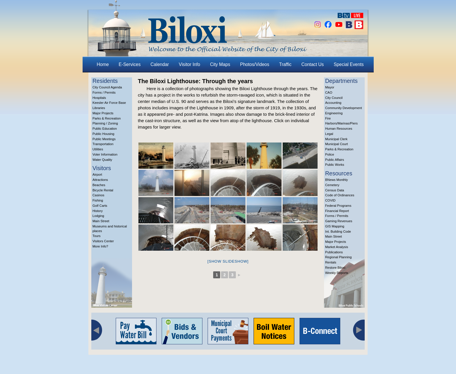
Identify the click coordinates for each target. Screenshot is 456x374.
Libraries (98, 108)
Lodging (98, 216)
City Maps (220, 64)
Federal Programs (338, 205)
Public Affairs (334, 159)
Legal (329, 134)
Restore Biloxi (335, 267)
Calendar (160, 64)
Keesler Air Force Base (109, 102)
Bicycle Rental (102, 190)
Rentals (330, 262)
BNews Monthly (336, 179)
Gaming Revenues (338, 221)
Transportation (102, 144)
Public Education (104, 128)
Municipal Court (336, 144)
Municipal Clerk (336, 139)
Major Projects (102, 113)
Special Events (349, 64)
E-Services (129, 64)
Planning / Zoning (105, 123)
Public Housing (103, 134)
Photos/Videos (254, 64)
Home (103, 64)
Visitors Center (103, 241)
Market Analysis (336, 247)
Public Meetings (103, 139)
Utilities (97, 149)
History (97, 211)
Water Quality (102, 159)
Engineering (334, 113)
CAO (328, 92)
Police (329, 154)
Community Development (343, 108)
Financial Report (337, 211)
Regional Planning (338, 257)
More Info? (100, 246)
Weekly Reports (336, 273)
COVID (330, 200)
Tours (96, 236)
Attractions (100, 179)
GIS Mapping (334, 226)
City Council (334, 97)
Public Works (334, 164)
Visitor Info (189, 64)
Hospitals (99, 97)
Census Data (334, 190)
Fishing (97, 200)
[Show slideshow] (227, 261)
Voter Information (104, 154)
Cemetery (332, 185)
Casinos (98, 195)
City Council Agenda (107, 87)
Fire (328, 118)
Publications (334, 252)
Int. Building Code (338, 231)
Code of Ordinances (339, 195)
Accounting (333, 102)
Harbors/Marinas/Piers (341, 123)
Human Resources (338, 128)
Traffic (285, 64)
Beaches (98, 185)
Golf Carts (99, 205)
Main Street (100, 221)
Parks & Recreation (106, 118)
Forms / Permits (103, 92)
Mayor (329, 87)
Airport (97, 174)
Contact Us (312, 64)
